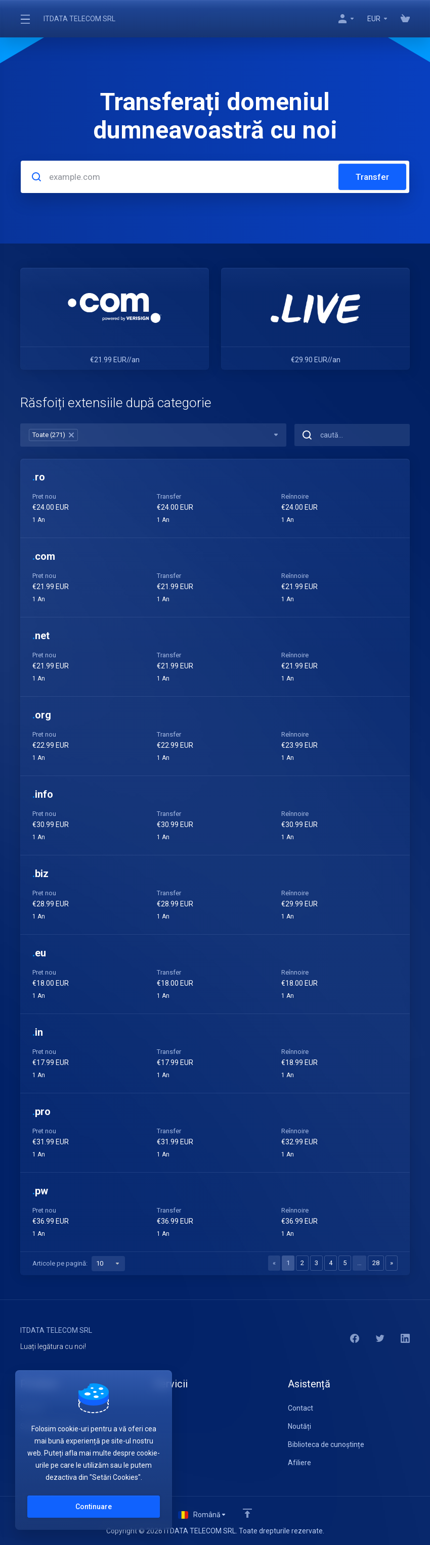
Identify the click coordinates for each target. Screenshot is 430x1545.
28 (375, 1263)
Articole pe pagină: (78, 1263)
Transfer (373, 177)
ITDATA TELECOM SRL (79, 19)
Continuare (93, 1507)
